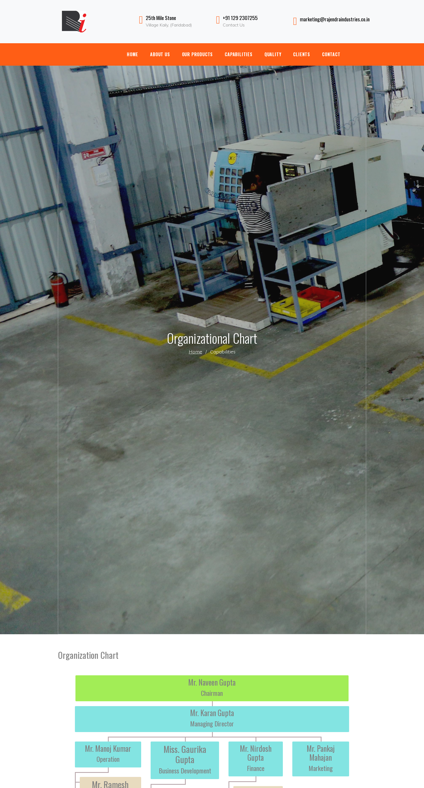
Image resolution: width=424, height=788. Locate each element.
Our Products (197, 54)
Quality (272, 54)
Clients (301, 54)
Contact (331, 54)
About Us (160, 54)
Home (132, 54)
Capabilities (239, 54)
